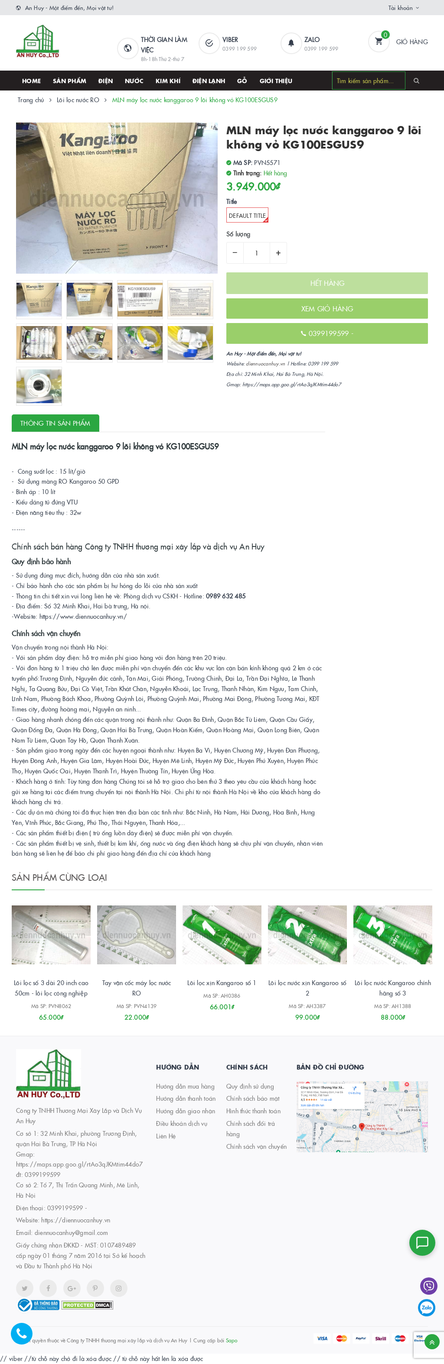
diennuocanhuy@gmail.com (71, 1232)
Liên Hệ (166, 1135)
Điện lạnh (209, 80)
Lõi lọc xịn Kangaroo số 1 (221, 982)
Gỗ (242, 80)
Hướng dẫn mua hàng (185, 1086)
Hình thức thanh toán (253, 1110)
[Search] (416, 80)
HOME (31, 80)
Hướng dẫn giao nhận (185, 1110)
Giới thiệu (276, 80)
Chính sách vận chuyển (256, 1146)
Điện (105, 80)
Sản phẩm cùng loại (60, 877)
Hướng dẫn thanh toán (185, 1098)
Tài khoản (400, 7)
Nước (134, 80)
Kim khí (168, 80)
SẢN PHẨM (69, 80)
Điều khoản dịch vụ (181, 1123)
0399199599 (65, 1207)
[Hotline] (26, 1338)
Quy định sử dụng (250, 1086)
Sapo (232, 1340)
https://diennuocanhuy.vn (75, 1219)
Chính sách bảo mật (253, 1098)
